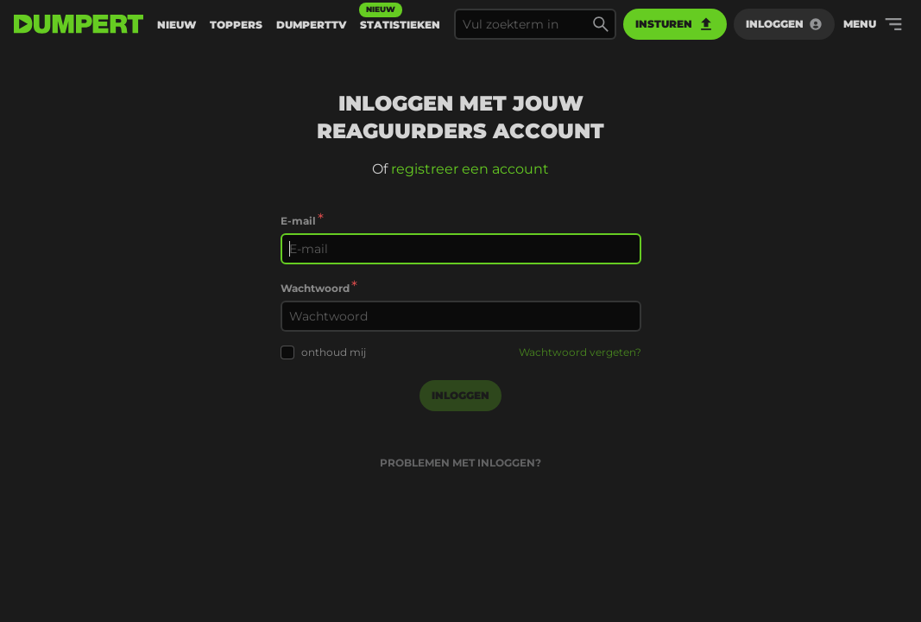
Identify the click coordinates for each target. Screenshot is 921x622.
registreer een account (470, 169)
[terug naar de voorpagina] (78, 24)
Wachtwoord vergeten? (580, 352)
